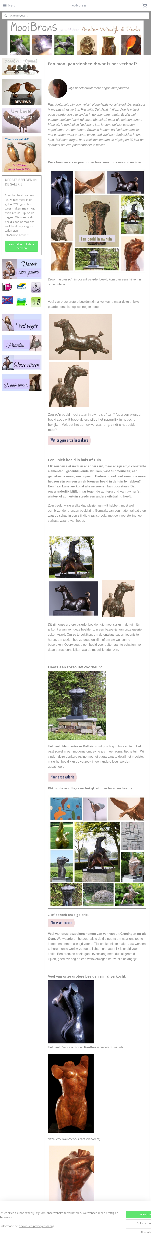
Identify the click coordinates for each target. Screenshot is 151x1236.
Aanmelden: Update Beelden (21, 246)
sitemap (60, 1228)
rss (68, 1228)
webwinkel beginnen (84, 1228)
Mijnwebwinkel (118, 1228)
